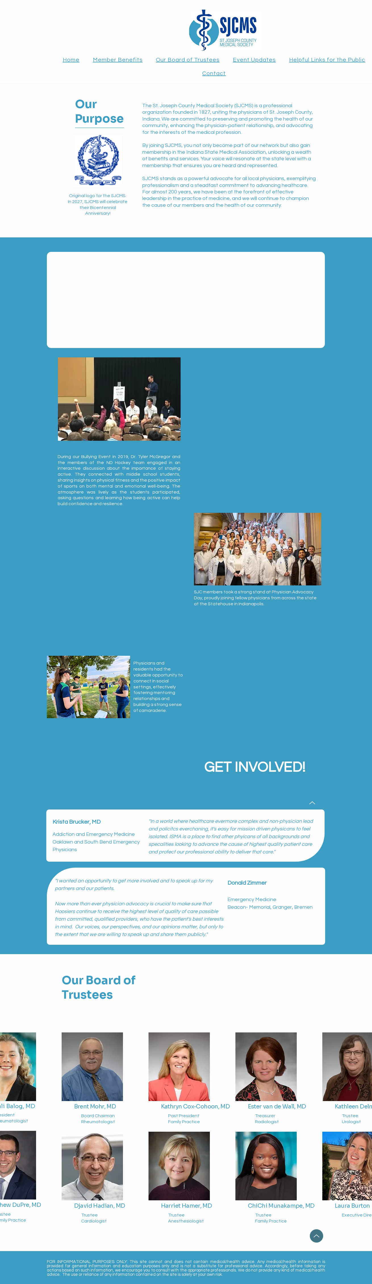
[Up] (312, 802)
